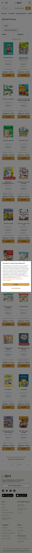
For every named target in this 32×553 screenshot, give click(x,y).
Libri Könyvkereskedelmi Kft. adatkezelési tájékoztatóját (13, 279)
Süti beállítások (16, 288)
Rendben (16, 284)
